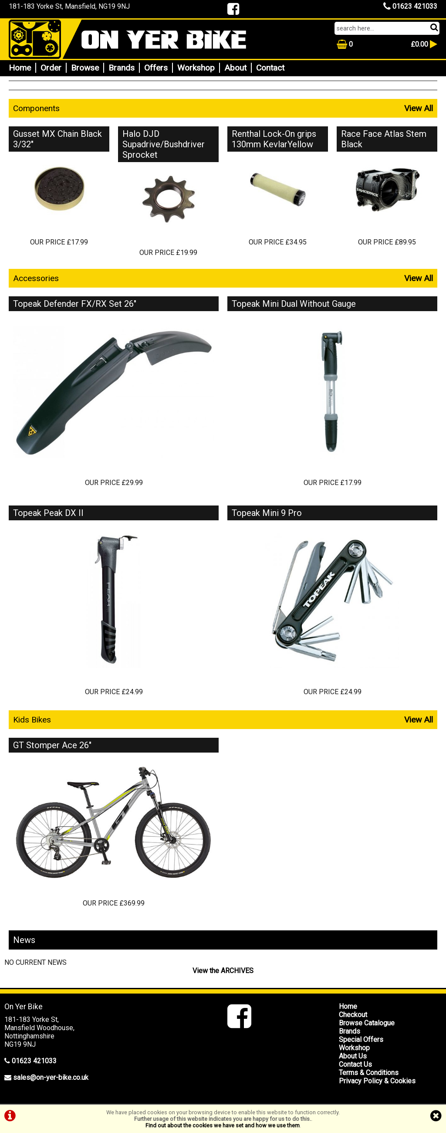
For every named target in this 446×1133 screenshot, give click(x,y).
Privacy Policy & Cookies (377, 1081)
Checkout (353, 1015)
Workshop (196, 68)
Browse (85, 68)
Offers (156, 68)
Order (51, 68)
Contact (270, 68)
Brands (121, 68)
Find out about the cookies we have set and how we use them (222, 1125)
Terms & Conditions (369, 1073)
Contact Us (355, 1064)
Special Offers (361, 1039)
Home (20, 68)
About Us (353, 1056)
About (235, 68)
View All (418, 108)
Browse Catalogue (367, 1023)
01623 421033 (410, 6)
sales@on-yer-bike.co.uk (50, 1077)
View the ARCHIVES (223, 971)
